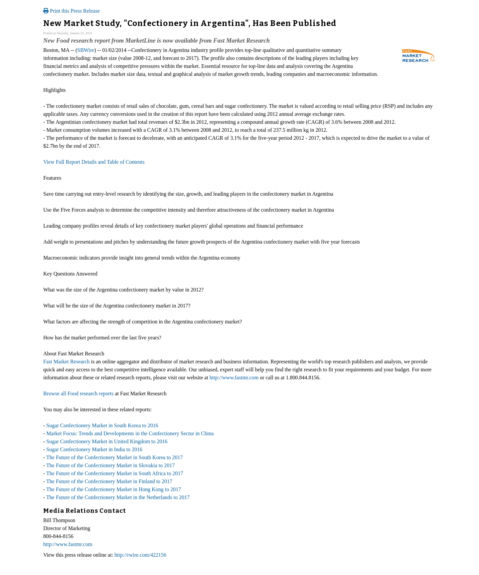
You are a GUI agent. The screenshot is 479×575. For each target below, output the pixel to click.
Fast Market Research (66, 361)
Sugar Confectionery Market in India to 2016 (94, 449)
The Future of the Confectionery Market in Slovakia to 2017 (110, 465)
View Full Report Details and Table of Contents (94, 162)
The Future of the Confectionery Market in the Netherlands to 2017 (118, 497)
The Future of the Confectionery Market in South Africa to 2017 (114, 473)
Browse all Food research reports (78, 393)
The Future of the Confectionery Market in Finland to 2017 (109, 481)
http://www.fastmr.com (234, 377)
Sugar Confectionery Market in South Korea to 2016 (102, 425)
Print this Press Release (71, 11)
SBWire (85, 50)
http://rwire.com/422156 (140, 555)
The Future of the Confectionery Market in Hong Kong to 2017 (113, 489)
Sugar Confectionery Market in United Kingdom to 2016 (106, 441)
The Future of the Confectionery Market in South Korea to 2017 (114, 457)
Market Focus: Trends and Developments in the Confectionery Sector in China (130, 433)
